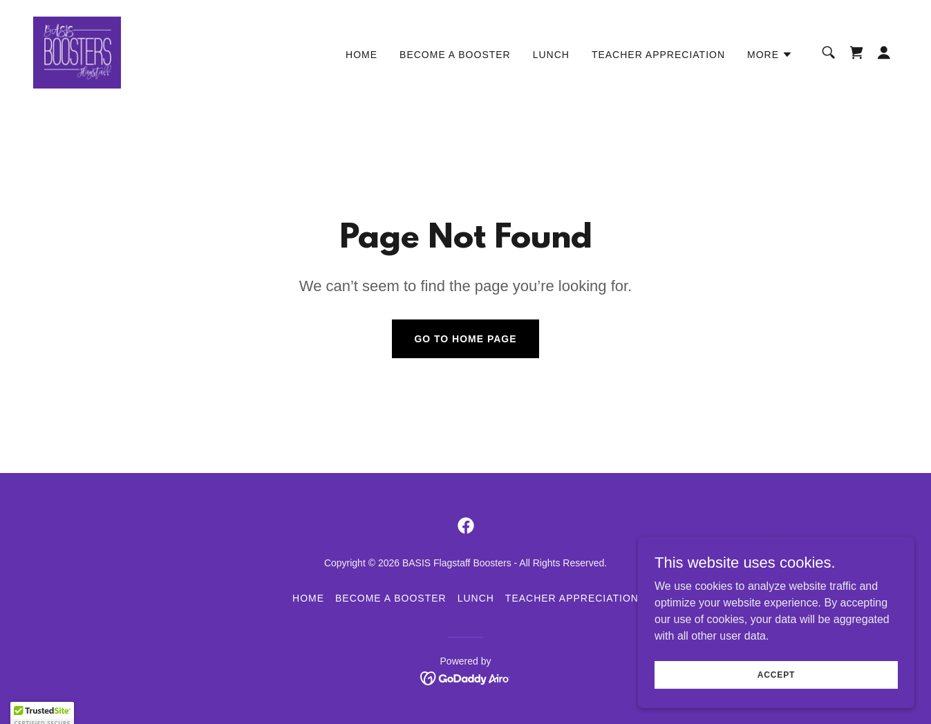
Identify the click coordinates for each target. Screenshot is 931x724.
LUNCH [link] (551, 54)
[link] (77, 51)
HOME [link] (361, 54)
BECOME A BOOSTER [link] (455, 54)
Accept (776, 684)
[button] (770, 54)
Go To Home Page (465, 338)
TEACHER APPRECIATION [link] (658, 54)
